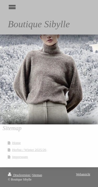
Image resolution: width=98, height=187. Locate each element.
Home (16, 143)
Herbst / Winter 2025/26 (29, 150)
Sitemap (37, 175)
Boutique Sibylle (39, 24)
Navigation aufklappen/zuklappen (49, 6)
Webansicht (83, 174)
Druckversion (19, 175)
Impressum (20, 157)
